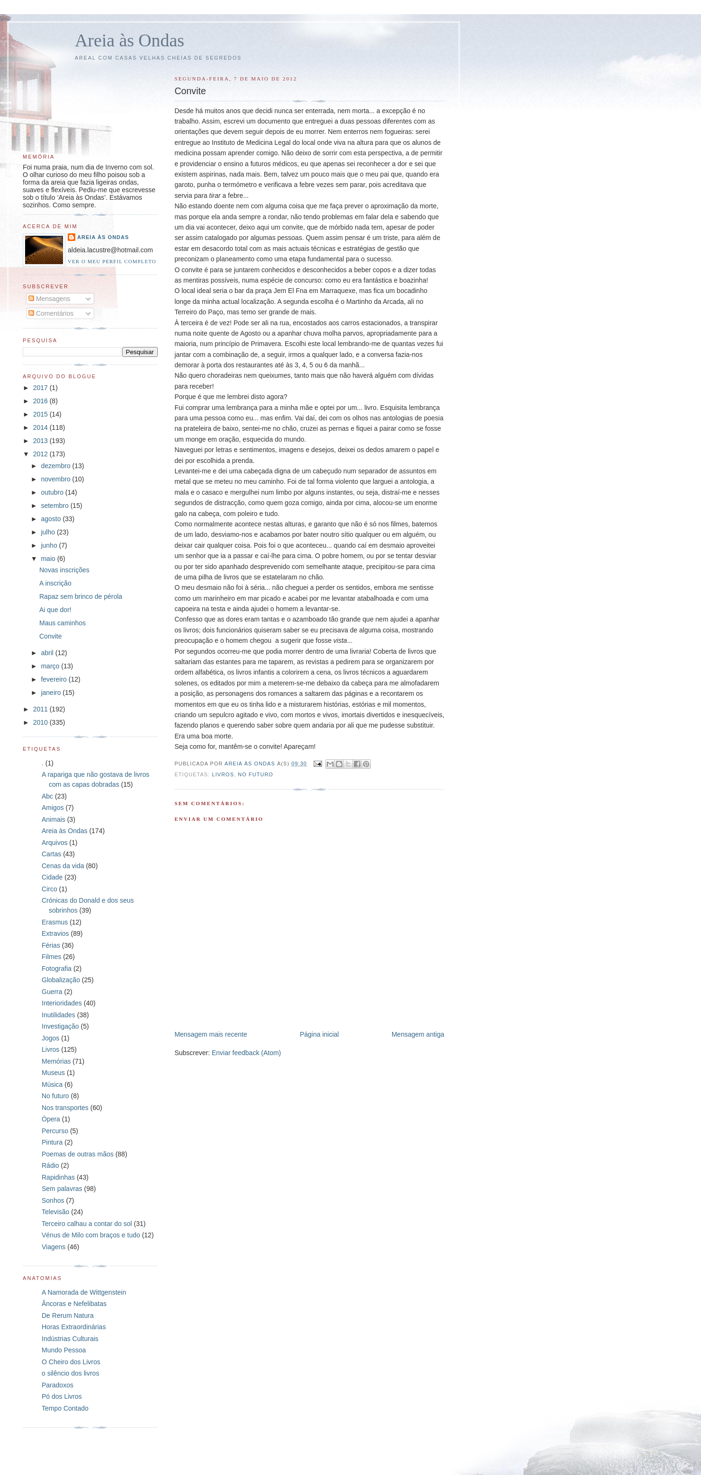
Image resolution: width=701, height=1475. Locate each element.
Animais (53, 819)
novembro (56, 479)
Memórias (56, 1061)
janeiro (52, 692)
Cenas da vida (63, 866)
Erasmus (55, 922)
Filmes (51, 956)
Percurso (55, 1131)
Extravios (55, 933)
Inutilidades (58, 1015)
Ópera (51, 1119)
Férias (51, 945)
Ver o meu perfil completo (112, 261)
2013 (41, 440)
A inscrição (55, 583)
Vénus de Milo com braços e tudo (91, 1235)
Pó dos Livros (62, 1396)
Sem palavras (62, 1188)
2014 (41, 427)
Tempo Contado (65, 1408)
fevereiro (54, 679)
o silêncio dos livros (70, 1373)
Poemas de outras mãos (78, 1154)
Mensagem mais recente (210, 1034)
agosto (52, 519)
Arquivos (54, 842)
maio (49, 558)
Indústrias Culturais (70, 1338)
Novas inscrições (64, 570)
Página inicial (319, 1034)
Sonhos (53, 1200)
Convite (50, 636)
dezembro (56, 466)
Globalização (61, 980)
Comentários (50, 313)
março (51, 666)
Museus (53, 1072)
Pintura (52, 1142)
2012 (41, 454)
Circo (49, 889)
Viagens (53, 1247)
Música (52, 1084)
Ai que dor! (55, 609)
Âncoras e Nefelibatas (74, 1303)
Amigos (53, 807)
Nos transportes (65, 1107)
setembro (55, 505)
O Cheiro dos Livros (71, 1362)
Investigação (60, 1026)
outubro (53, 492)
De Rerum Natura (68, 1315)
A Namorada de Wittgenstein (84, 1292)
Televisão (55, 1212)
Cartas (51, 854)
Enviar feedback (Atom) (246, 1053)
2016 (41, 401)
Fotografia (57, 968)
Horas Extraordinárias (74, 1327)
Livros (223, 774)
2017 (41, 387)
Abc (47, 796)
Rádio (50, 1165)
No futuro (255, 774)
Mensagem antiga (418, 1034)
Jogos (50, 1038)
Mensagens (49, 298)
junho (50, 545)
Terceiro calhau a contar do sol (87, 1223)
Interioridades (62, 1003)
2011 (41, 709)
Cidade (52, 877)
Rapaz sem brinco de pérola (80, 596)
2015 (41, 414)
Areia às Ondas (129, 40)
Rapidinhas (58, 1177)
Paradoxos (57, 1385)
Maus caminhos (62, 623)
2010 (41, 722)
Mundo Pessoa (64, 1350)
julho (48, 532)
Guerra (52, 991)
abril (48, 653)
